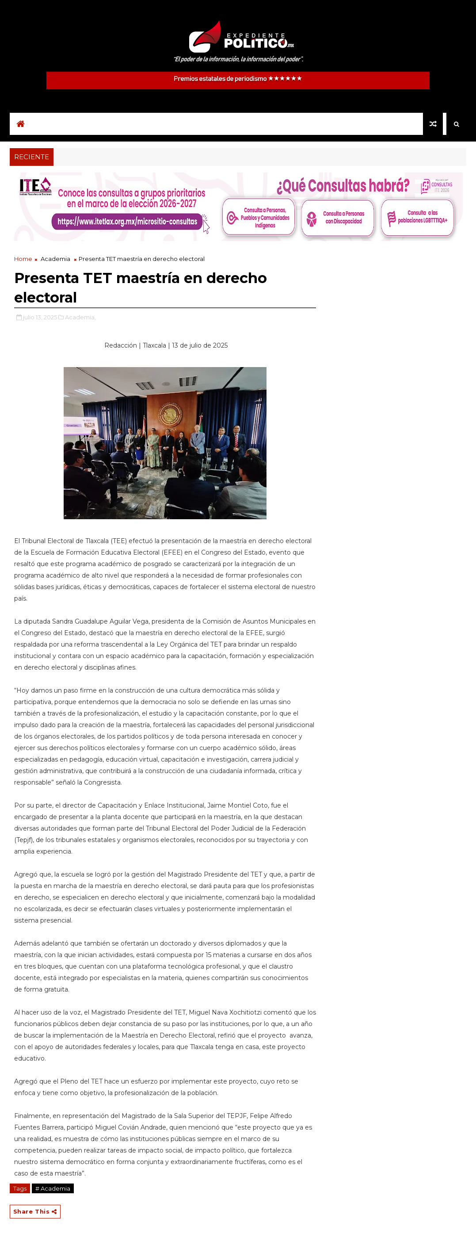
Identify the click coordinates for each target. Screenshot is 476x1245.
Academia (55, 258)
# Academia (52, 1188)
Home (23, 258)
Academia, (80, 317)
